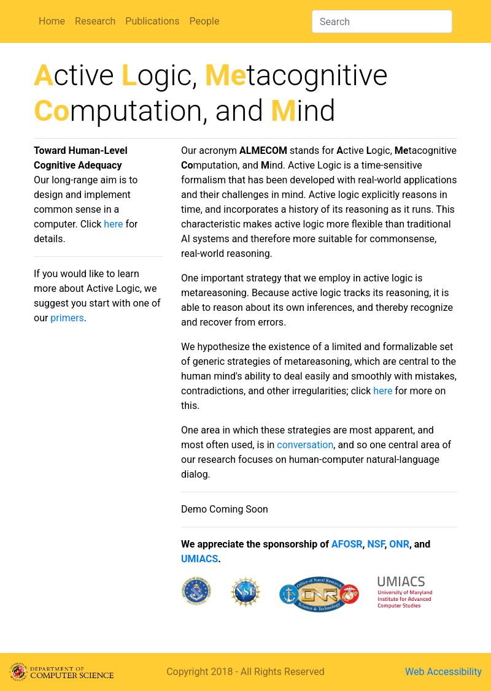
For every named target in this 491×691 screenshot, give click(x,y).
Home (52, 21)
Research (95, 21)
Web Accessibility (443, 672)
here (113, 224)
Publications (152, 21)
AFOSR (347, 544)
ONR (399, 544)
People (204, 21)
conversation (305, 445)
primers (67, 318)
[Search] (382, 21)
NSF (376, 544)
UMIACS (199, 559)
